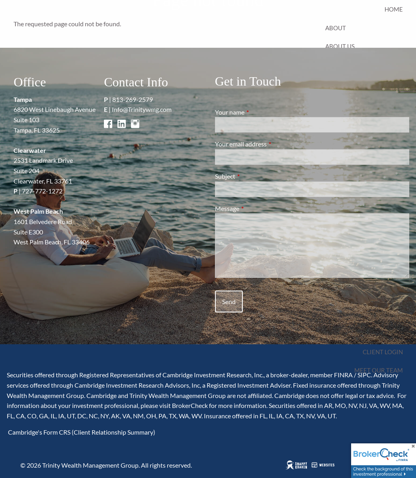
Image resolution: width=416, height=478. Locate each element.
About (335, 27)
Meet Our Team (378, 370)
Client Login (383, 351)
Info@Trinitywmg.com (142, 109)
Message (256, 208)
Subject (254, 176)
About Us (340, 46)
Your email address (269, 144)
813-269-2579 (132, 99)
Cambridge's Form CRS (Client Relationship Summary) (81, 432)
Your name (258, 112)
